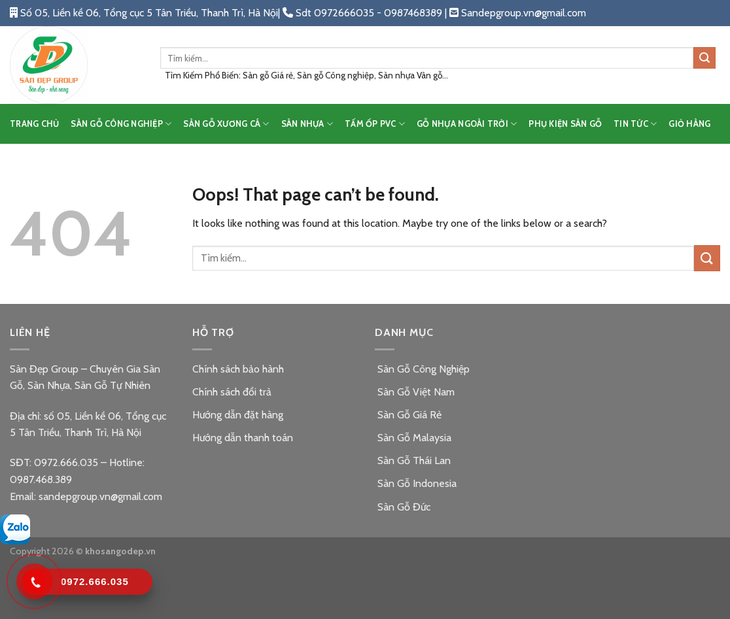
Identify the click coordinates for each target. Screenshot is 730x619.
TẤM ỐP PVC (375, 124)
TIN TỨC (635, 124)
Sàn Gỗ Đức (402, 507)
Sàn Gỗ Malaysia (413, 437)
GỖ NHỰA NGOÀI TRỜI (467, 124)
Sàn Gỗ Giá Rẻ (408, 415)
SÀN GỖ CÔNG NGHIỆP (121, 124)
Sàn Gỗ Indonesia (416, 483)
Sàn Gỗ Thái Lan (413, 460)
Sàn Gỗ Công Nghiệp (422, 369)
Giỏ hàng (689, 124)
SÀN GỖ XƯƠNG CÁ (226, 124)
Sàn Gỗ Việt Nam (415, 392)
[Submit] (704, 58)
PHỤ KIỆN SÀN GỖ (565, 124)
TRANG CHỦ (34, 124)
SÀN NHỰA (307, 124)
